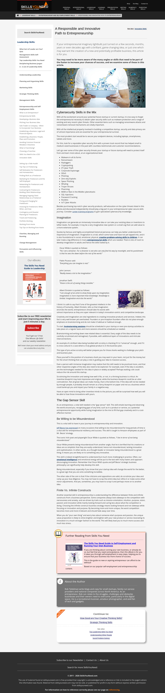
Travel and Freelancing (27, 218)
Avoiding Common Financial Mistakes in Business (29, 143)
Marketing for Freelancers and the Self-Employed (32, 180)
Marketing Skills (25, 87)
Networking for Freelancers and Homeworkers (31, 185)
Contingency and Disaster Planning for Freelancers (28, 213)
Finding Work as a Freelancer (30, 175)
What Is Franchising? (27, 148)
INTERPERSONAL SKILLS (78, 8)
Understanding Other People (101, 635)
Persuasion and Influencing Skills (30, 250)
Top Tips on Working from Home (31, 227)
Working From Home (27, 224)
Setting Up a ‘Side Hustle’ (28, 163)
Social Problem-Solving (101, 638)
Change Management (27, 243)
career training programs (83, 211)
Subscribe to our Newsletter (70, 660)
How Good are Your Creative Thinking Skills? (101, 618)
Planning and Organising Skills (31, 81)
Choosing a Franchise (27, 151)
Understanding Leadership (30, 75)
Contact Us (144, 3)
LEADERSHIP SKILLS (91, 8)
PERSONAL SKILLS (66, 8)
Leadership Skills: (26, 42)
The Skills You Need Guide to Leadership (34, 267)
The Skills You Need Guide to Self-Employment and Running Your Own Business (110, 544)
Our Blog (135, 3)
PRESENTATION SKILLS (112, 8)
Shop (128, 3)
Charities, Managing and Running (29, 234)
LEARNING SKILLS (101, 8)
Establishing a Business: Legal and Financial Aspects (32, 132)
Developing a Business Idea (29, 119)
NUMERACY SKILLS (133, 8)
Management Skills (27, 100)
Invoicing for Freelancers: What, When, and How (31, 208)
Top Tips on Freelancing (28, 167)
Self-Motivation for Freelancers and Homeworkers (30, 171)
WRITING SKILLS (123, 8)
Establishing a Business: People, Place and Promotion (31, 138)
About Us (104, 660)
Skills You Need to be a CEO (29, 154)
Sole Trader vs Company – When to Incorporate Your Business (31, 127)
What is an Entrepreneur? (28, 113)
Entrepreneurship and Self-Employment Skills (57, 15)
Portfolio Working (26, 221)
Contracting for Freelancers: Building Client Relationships (30, 191)
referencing (114, 690)
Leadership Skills (28, 15)
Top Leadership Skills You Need (101, 632)
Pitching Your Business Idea (29, 122)
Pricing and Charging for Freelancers (28, 202)
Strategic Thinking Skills (29, 94)
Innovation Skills (25, 158)
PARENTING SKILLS (143, 8)
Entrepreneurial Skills (27, 116)
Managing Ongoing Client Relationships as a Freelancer (30, 196)
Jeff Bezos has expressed (67, 428)
